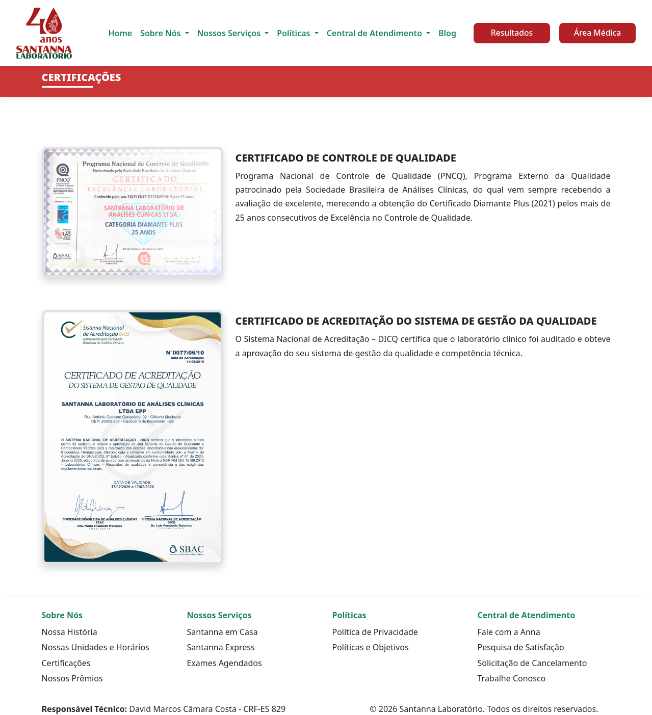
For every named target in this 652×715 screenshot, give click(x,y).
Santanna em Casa (222, 632)
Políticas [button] (294, 33)
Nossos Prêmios (72, 678)
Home (120, 33)
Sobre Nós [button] (161, 33)
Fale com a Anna (509, 632)
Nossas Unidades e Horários (95, 647)
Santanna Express (221, 647)
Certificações (66, 663)
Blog (447, 33)
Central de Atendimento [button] (375, 33)
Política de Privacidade (375, 632)
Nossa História (69, 632)
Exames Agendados (224, 663)
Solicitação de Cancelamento (532, 663)
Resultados (512, 32)
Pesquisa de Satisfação (521, 647)
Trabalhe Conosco (512, 678)
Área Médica (597, 32)
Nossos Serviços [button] (230, 33)
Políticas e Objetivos (370, 647)
